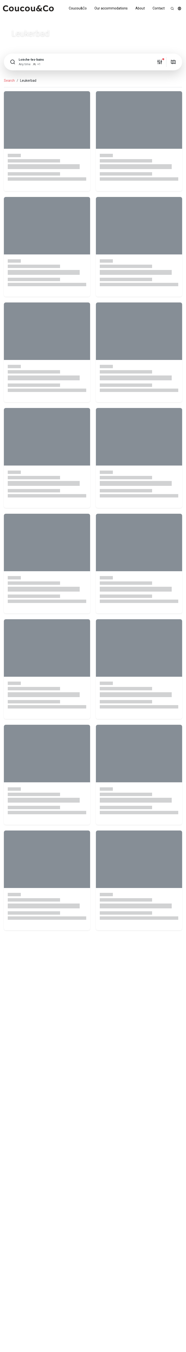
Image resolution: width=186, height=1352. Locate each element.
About (140, 8)
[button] (179, 8)
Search (9, 80)
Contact (159, 8)
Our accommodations (111, 8)
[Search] (172, 8)
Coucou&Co (78, 8)
